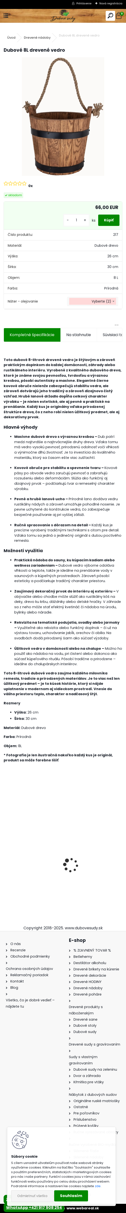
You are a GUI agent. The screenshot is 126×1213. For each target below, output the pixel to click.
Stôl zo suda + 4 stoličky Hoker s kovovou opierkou (31, 868)
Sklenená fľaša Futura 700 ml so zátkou (93, 868)
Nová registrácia (110, 3)
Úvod (11, 37)
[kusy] (76, 220)
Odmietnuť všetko (32, 1196)
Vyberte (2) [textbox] (101, 301)
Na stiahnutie (78, 335)
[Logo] (63, 16)
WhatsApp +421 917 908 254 (34, 1207)
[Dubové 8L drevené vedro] (63, 116)
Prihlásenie (83, 3)
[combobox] (92, 301)
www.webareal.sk (83, 1208)
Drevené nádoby (37, 37)
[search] (110, 16)
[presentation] (6, 857)
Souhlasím (71, 1196)
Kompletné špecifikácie (32, 335)
